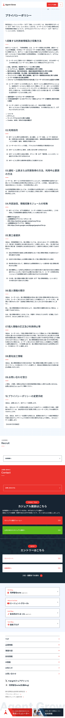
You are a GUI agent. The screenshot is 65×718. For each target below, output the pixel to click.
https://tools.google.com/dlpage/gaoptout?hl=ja (28, 225)
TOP (48, 9)
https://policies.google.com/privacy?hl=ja (26, 221)
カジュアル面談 (52, 4)
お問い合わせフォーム (12, 386)
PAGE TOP (56, 713)
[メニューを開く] (60, 5)
